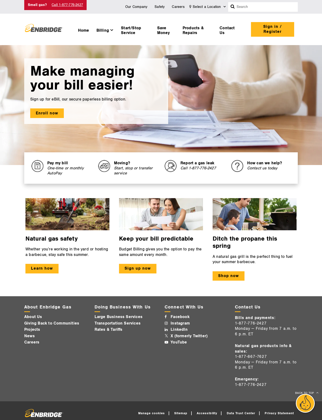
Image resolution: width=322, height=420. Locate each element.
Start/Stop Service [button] (131, 30)
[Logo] (44, 29)
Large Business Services (119, 316)
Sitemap (180, 413)
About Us (33, 316)
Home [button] (83, 30)
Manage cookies (151, 413)
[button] (105, 29)
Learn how (42, 268)
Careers (178, 7)
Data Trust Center (241, 413)
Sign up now (138, 268)
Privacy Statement (279, 413)
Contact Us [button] (227, 30)
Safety (160, 7)
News (29, 336)
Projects (32, 329)
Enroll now (47, 113)
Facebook (180, 316)
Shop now (228, 275)
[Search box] (232, 7)
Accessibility (207, 413)
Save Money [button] (163, 30)
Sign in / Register (272, 29)
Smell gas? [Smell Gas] (37, 5)
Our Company (136, 7)
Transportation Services (118, 323)
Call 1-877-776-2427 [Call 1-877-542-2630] (67, 5)
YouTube (179, 342)
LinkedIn (179, 329)
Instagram (180, 323)
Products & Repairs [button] (193, 30)
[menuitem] (83, 29)
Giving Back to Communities (51, 323)
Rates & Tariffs (109, 329)
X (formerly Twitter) (189, 336)
